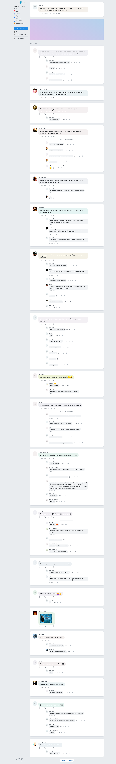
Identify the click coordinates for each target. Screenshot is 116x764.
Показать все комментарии (66, 139)
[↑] (53, 13)
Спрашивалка (19, 38)
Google (17, 13)
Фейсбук (17, 18)
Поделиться (59, 13)
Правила (18, 759)
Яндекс (17, 16)
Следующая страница (67, 760)
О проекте (20, 758)
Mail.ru (17, 11)
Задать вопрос (21, 28)
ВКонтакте (18, 21)
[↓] (56, 13)
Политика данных (20, 761)
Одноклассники (19, 23)
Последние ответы (20, 34)
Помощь (23, 759)
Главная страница (20, 32)
